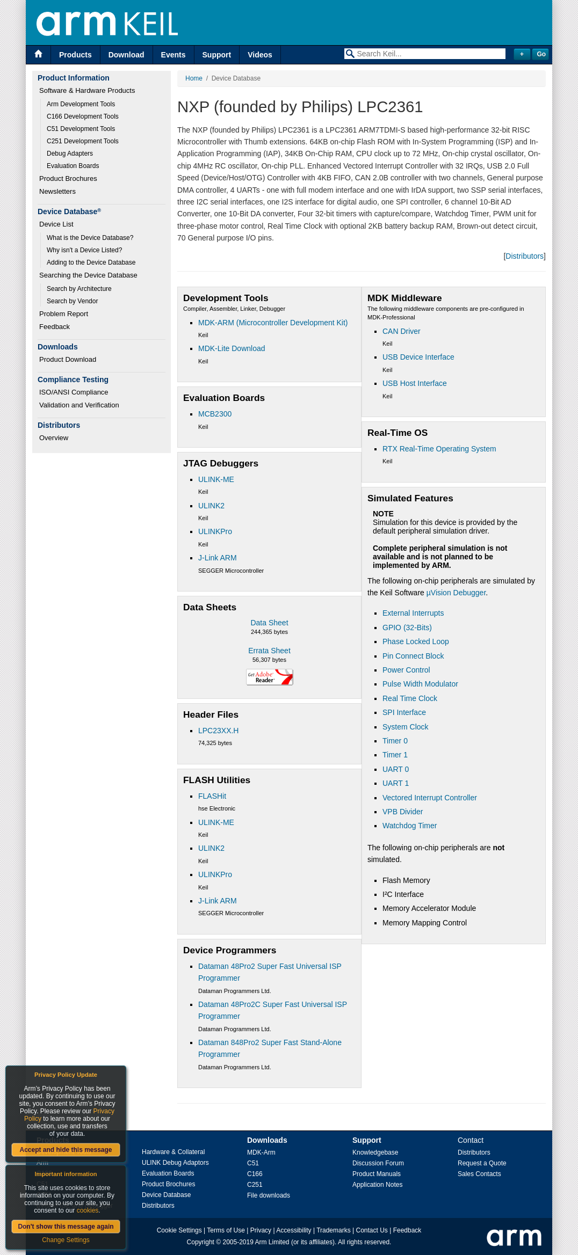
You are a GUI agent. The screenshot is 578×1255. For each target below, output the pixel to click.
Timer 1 (395, 754)
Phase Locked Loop (415, 641)
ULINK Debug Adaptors (175, 1162)
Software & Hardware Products (87, 90)
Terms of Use (226, 1230)
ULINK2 (211, 505)
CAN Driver (401, 331)
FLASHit (212, 796)
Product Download (67, 359)
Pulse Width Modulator (420, 684)
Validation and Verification (79, 405)
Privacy (260, 1230)
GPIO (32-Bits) (407, 627)
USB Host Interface (414, 383)
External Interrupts (413, 613)
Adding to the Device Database (91, 262)
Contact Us (372, 1230)
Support (217, 54)
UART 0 (395, 769)
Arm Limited (272, 1242)
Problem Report (63, 314)
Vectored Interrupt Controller (429, 797)
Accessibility (293, 1230)
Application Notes (377, 1184)
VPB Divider (402, 811)
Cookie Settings (179, 1230)
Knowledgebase (375, 1152)
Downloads (267, 1140)
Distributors (524, 256)
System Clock (405, 727)
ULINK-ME (216, 479)
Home (194, 78)
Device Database (166, 1195)
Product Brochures (68, 178)
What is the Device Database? (90, 238)
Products (75, 54)
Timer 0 (395, 740)
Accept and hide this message (65, 1150)
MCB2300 (215, 414)
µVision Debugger (456, 592)
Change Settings (66, 1240)
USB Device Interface (418, 357)
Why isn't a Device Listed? (84, 250)
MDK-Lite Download (231, 348)
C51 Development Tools (81, 129)
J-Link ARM (217, 557)
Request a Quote (482, 1163)
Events (173, 54)
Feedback (54, 327)
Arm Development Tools (81, 104)
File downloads (268, 1195)
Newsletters (57, 191)
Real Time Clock (409, 698)
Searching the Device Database (88, 275)
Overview (53, 438)
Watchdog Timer (409, 825)
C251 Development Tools (83, 141)
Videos (260, 54)
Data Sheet (269, 622)
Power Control (406, 670)
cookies (88, 1210)
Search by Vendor (72, 301)
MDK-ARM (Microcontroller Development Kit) (273, 322)
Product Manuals (376, 1174)
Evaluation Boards (73, 166)
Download (126, 54)
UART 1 (395, 783)
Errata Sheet (269, 650)
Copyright (200, 1242)
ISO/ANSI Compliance (74, 392)
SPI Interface (404, 712)
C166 (255, 1174)
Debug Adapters (70, 153)
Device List (56, 224)
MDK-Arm (261, 1152)
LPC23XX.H (218, 730)
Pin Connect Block (413, 656)
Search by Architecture (79, 289)
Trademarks (333, 1230)
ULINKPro (215, 531)
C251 (255, 1184)
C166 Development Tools (83, 116)
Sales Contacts (479, 1174)
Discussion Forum (378, 1163)
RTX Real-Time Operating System (439, 448)
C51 (253, 1163)
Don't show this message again (65, 1226)
